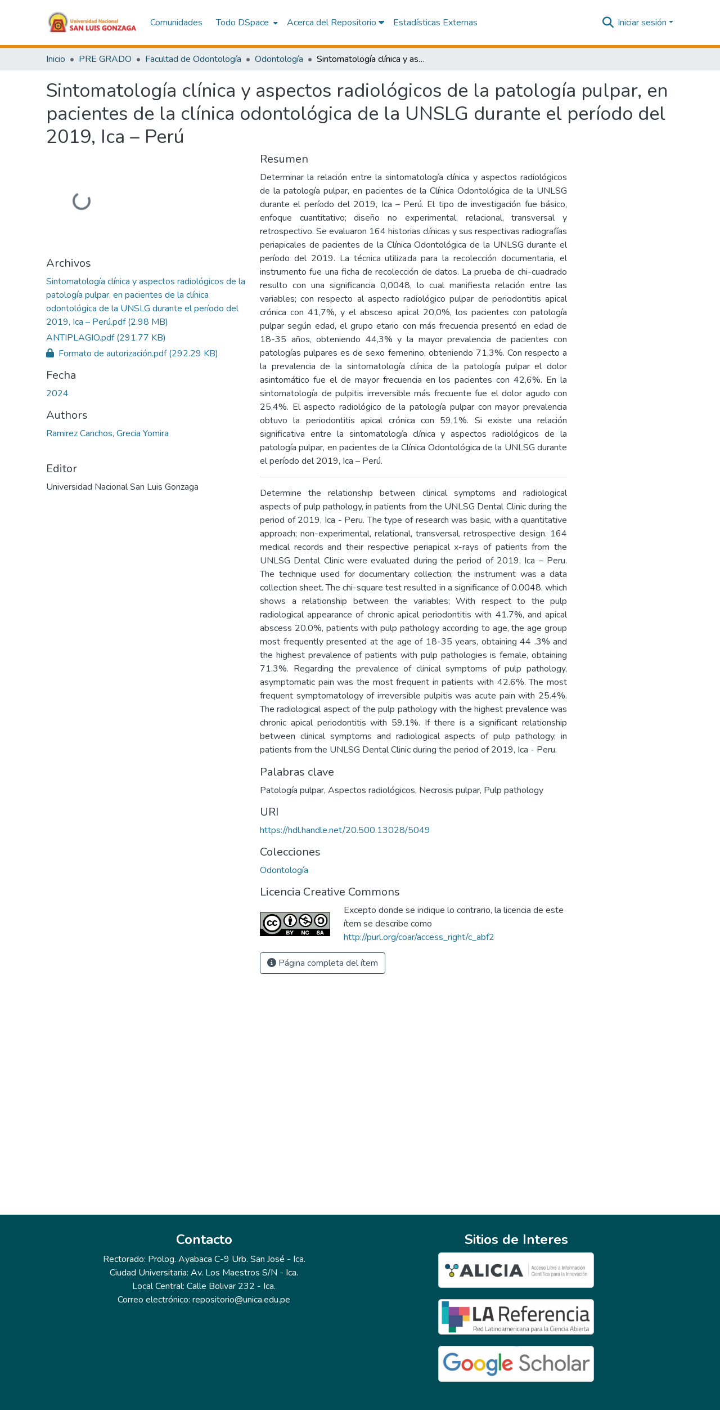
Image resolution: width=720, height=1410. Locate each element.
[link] (146, 302)
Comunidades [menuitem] (176, 22)
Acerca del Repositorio (335, 22)
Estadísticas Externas (435, 22)
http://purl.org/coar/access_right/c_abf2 (419, 937)
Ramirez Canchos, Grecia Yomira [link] (107, 433)
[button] (92, 22)
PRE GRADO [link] (105, 59)
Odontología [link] (279, 59)
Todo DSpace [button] (242, 22)
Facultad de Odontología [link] (193, 59)
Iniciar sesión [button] (643, 22)
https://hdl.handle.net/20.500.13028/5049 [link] (345, 830)
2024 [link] (57, 393)
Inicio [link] (55, 59)
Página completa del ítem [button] (322, 963)
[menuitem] (246, 22)
